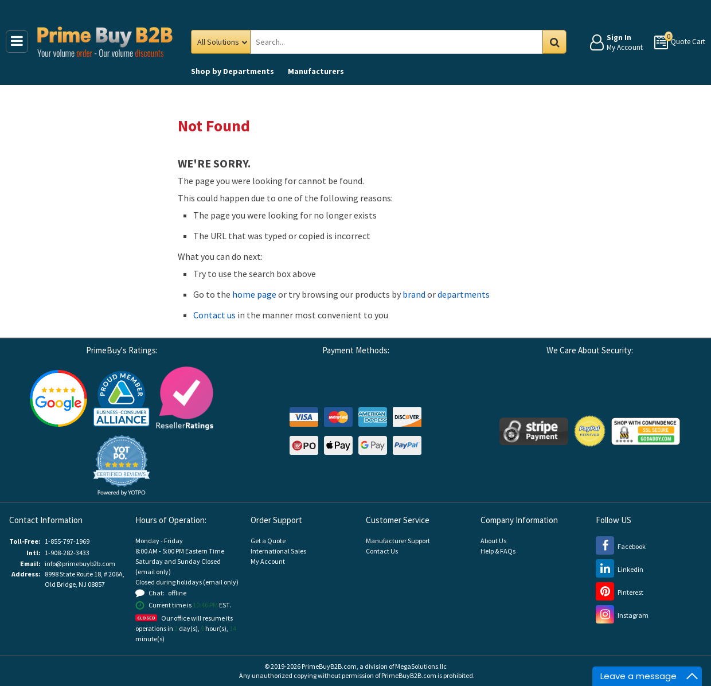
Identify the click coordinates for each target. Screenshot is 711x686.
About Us (493, 540)
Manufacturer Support (398, 540)
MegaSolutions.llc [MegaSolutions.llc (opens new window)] (421, 666)
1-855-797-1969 (67, 541)
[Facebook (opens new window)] (621, 546)
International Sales (278, 551)
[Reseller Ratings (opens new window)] (184, 397)
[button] (121, 465)
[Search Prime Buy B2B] (406, 41)
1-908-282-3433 (67, 552)
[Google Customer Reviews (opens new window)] (58, 397)
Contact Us (382, 551)
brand (414, 294)
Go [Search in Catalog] (554, 42)
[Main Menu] (17, 41)
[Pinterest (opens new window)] (619, 592)
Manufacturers (316, 71)
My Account (268, 561)
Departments (232, 71)
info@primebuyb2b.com (80, 563)
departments (463, 294)
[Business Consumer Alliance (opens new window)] (121, 397)
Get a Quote (268, 540)
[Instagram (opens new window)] (622, 615)
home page (254, 294)
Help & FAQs (497, 551)
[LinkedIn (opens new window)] (619, 569)
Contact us (214, 315)
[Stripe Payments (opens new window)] (533, 430)
